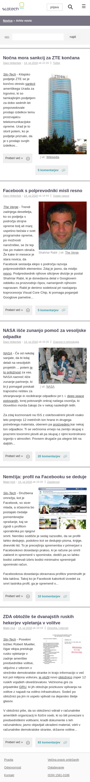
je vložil (44, 677)
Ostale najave (61, 195)
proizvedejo (62, 424)
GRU (22, 687)
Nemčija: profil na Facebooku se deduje (44, 476)
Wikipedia (52, 157)
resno (7, 273)
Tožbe (56, 62)
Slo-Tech (9, 74)
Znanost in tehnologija (66, 341)
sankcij (30, 84)
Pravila (8, 760)
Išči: (7, 37)
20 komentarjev (49, 456)
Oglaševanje (56, 767)
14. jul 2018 (31, 62)
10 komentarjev (49, 596)
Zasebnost (53, 481)
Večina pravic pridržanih (63, 760)
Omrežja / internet (57, 628)
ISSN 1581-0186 (59, 775)
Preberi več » (14, 158)
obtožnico (65, 677)
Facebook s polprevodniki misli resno (42, 190)
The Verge (72, 252)
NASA (50, 386)
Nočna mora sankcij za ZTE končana (41, 57)
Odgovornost (12, 767)
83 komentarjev (49, 742)
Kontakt (9, 775)
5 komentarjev (48, 170)
